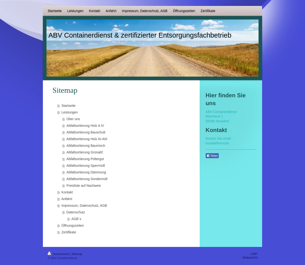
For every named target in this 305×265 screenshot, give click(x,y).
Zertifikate (68, 232)
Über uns (73, 119)
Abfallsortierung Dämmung (86, 172)
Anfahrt (66, 199)
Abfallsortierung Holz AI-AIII (86, 139)
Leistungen (69, 112)
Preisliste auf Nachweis (83, 185)
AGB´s (76, 219)
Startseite (68, 106)
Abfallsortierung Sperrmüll (85, 165)
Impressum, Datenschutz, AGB (84, 205)
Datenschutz (75, 212)
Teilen (212, 155)
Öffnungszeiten (72, 225)
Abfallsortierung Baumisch (85, 145)
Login (253, 253)
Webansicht (250, 257)
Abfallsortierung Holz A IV (85, 126)
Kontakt (67, 192)
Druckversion (59, 254)
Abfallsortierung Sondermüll (86, 179)
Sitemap (77, 254)
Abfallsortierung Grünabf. (85, 152)
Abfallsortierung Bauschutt (85, 132)
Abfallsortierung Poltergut (85, 159)
